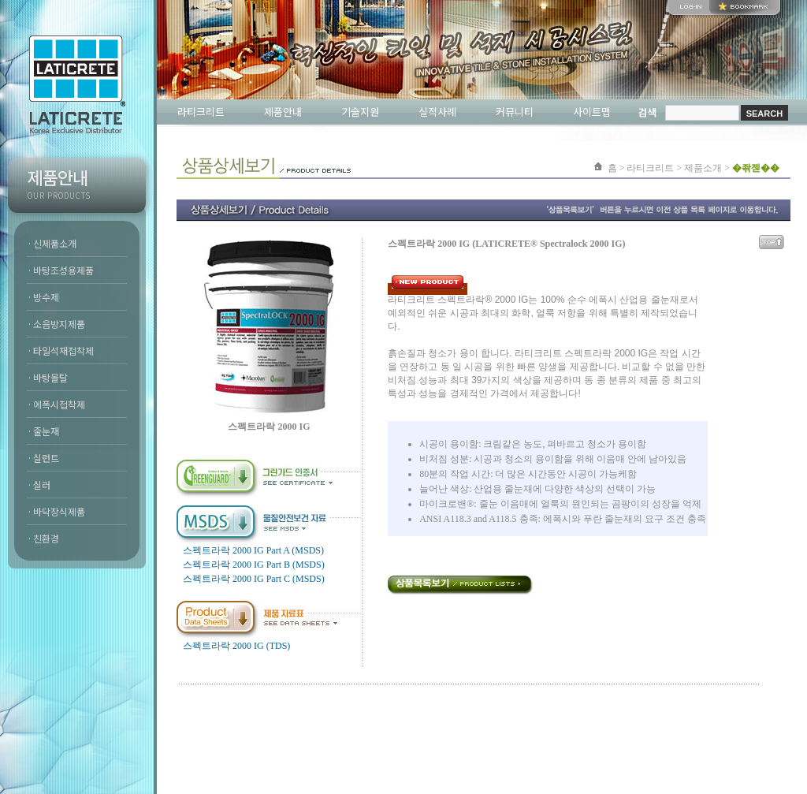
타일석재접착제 (63, 350)
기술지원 (360, 111)
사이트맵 (592, 111)
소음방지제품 (59, 323)
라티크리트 (201, 111)
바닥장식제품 (59, 511)
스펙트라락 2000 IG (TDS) (236, 645)
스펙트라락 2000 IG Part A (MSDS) (253, 550)
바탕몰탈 (50, 377)
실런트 (46, 457)
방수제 (46, 297)
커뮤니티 (515, 111)
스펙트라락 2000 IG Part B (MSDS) (254, 564)
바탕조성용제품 (63, 270)
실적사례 (437, 111)
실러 (41, 484)
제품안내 (283, 111)
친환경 (46, 538)
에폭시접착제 (59, 404)
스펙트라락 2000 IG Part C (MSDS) (254, 578)
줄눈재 (46, 431)
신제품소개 (54, 243)
